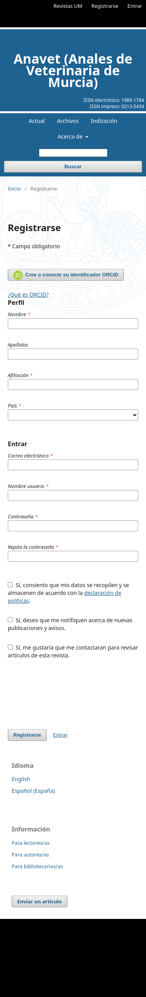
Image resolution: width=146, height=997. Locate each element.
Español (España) (33, 790)
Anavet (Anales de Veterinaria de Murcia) (73, 70)
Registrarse (104, 5)
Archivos (68, 121)
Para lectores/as (30, 842)
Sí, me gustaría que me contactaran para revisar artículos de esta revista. (73, 651)
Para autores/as (30, 854)
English (21, 779)
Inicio (14, 188)
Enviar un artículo (39, 901)
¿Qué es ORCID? (28, 294)
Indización (104, 121)
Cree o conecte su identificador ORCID (65, 275)
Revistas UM (67, 5)
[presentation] (67, 694)
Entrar (134, 5)
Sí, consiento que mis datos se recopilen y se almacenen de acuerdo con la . (68, 592)
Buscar (72, 166)
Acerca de (71, 136)
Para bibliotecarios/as (37, 866)
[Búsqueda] (73, 153)
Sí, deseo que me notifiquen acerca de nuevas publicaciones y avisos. (70, 624)
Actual (37, 121)
